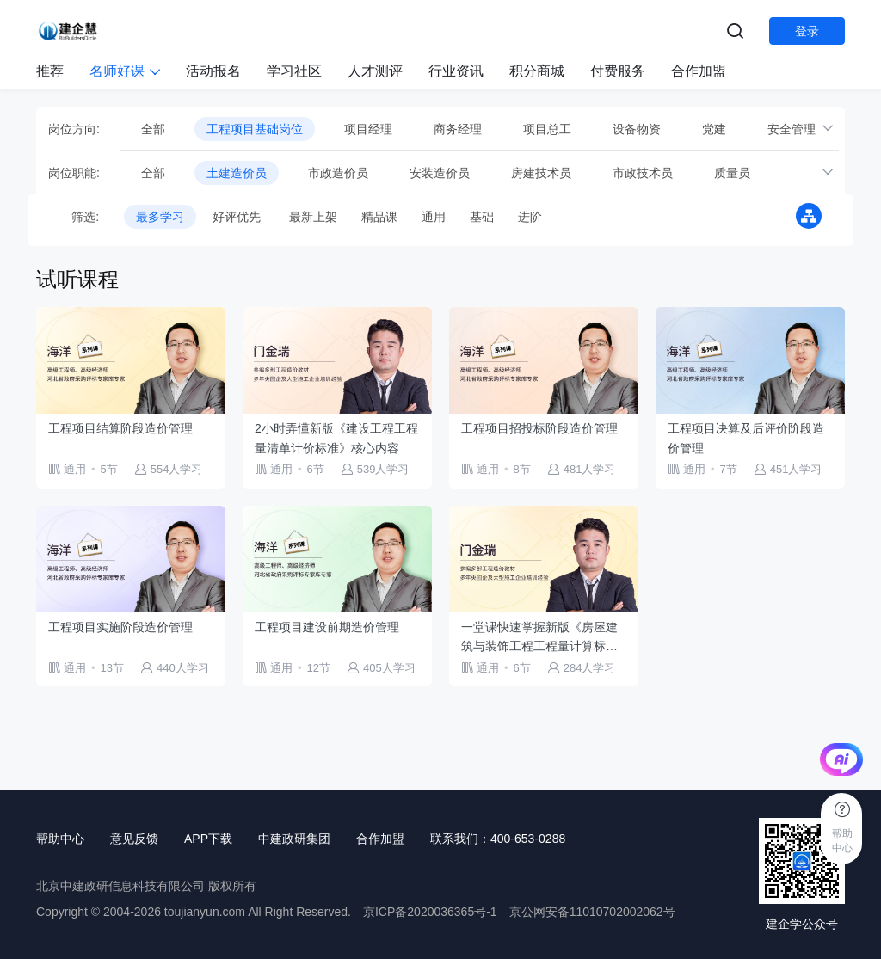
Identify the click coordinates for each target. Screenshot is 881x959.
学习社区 (294, 71)
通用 (434, 217)
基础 (482, 217)
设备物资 (637, 129)
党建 (714, 129)
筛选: (73, 217)
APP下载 (208, 838)
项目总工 (547, 129)
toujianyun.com (204, 912)
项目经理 (368, 129)
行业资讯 (456, 71)
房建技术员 (541, 173)
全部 (153, 129)
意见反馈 (134, 838)
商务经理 (458, 129)
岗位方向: (74, 129)
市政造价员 (338, 173)
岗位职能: (74, 173)
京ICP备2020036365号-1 (430, 912)
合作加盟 (698, 71)
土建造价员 (236, 173)
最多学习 (160, 217)
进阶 (530, 217)
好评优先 (237, 217)
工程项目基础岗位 (254, 129)
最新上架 (313, 217)
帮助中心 (60, 838)
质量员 (732, 173)
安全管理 (791, 129)
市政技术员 (643, 173)
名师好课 (124, 71)
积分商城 (536, 71)
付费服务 (617, 71)
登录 (807, 31)
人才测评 (375, 71)
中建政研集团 (294, 838)
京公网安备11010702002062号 (592, 912)
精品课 (379, 217)
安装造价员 (440, 173)
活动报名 (213, 71)
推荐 (50, 71)
